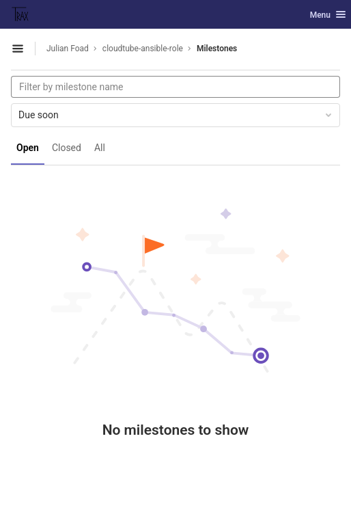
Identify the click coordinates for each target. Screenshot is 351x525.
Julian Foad (67, 48)
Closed (66, 147)
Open (27, 147)
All (99, 147)
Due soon (176, 114)
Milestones (217, 48)
